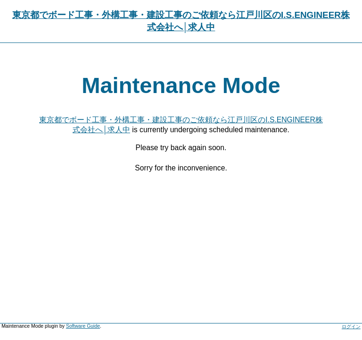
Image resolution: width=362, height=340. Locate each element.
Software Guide (83, 326)
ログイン (351, 326)
